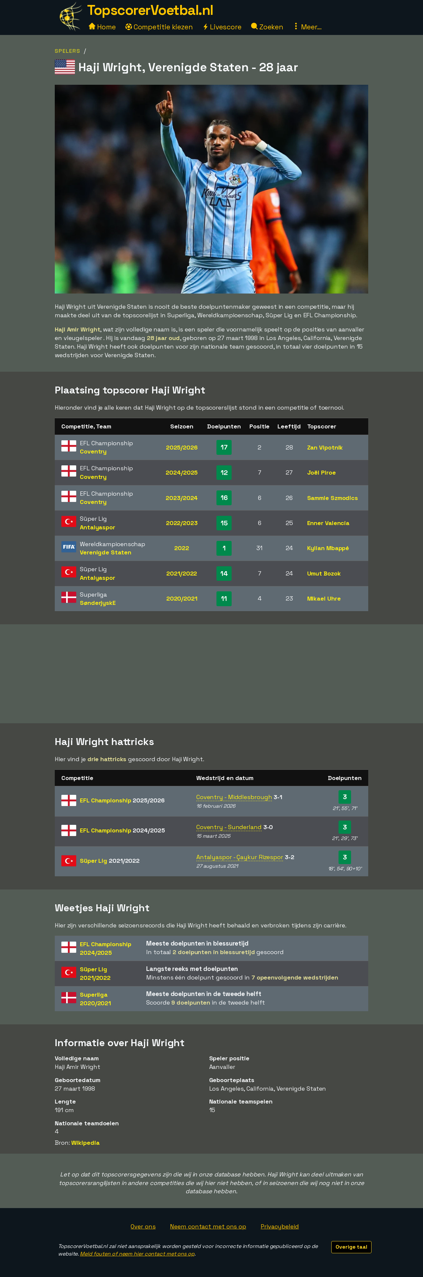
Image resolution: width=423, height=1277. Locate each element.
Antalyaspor (97, 527)
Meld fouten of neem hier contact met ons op (137, 1253)
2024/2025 (182, 472)
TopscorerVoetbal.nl (150, 10)
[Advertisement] (211, 674)
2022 (181, 548)
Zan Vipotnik (325, 447)
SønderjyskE (98, 603)
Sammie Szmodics (332, 498)
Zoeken (267, 26)
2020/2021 (181, 598)
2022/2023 (182, 523)
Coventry (93, 451)
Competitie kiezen (159, 26)
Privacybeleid (280, 1226)
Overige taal (351, 1246)
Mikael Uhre (324, 598)
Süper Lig (110, 860)
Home (102, 26)
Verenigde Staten (105, 552)
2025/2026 (182, 447)
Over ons (143, 1226)
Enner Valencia (328, 523)
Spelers (68, 50)
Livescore (222, 26)
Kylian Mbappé (328, 548)
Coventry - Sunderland (229, 827)
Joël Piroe (321, 472)
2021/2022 (181, 573)
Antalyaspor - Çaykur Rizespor (239, 857)
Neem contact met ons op (208, 1226)
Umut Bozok (324, 573)
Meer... (307, 26)
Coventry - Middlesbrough (234, 797)
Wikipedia (85, 1142)
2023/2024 (182, 498)
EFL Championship (122, 800)
